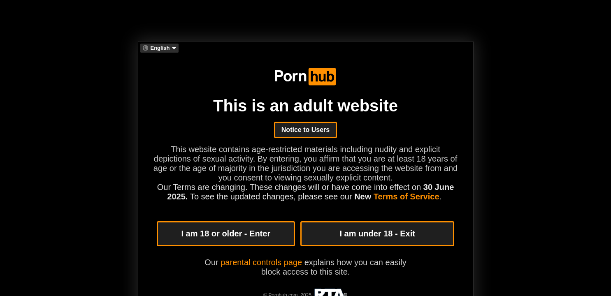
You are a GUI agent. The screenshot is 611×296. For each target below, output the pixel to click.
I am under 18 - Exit (377, 233)
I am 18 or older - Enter (225, 233)
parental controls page (261, 262)
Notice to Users (305, 129)
